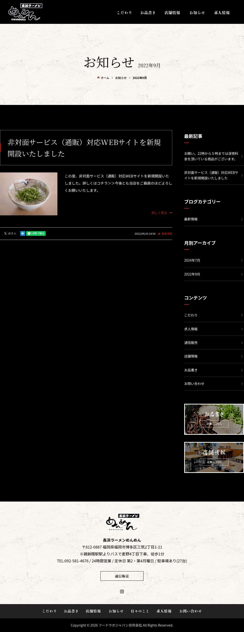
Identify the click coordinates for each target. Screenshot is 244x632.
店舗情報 (191, 356)
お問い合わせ (194, 383)
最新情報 (167, 233)
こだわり (191, 315)
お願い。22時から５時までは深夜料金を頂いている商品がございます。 (211, 156)
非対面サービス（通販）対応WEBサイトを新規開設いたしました (211, 175)
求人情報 (191, 328)
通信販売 (191, 342)
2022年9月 (192, 274)
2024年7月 (192, 260)
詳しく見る (162, 212)
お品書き (191, 370)
